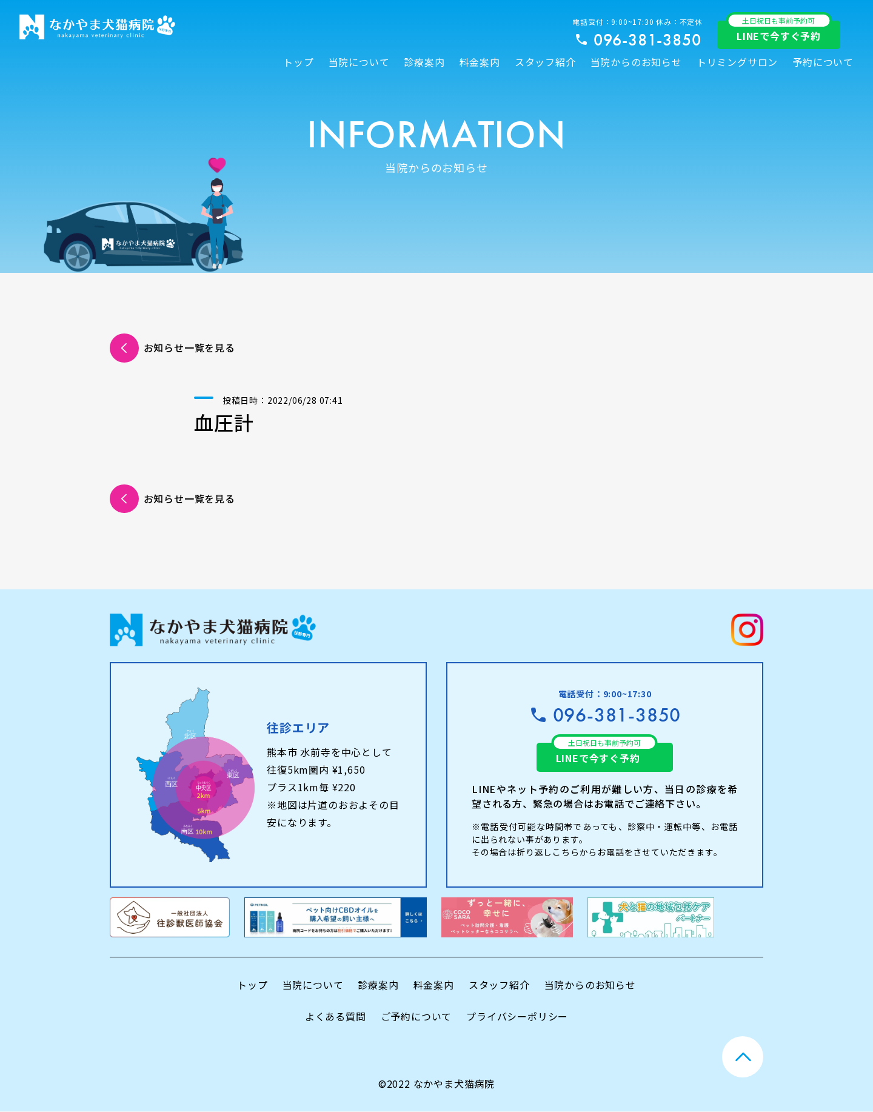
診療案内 (424, 62)
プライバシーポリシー (517, 1016)
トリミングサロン (737, 62)
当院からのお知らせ (636, 62)
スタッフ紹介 (545, 62)
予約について (823, 62)
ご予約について (416, 1016)
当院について (359, 62)
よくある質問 (335, 1016)
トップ (298, 62)
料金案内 (480, 62)
